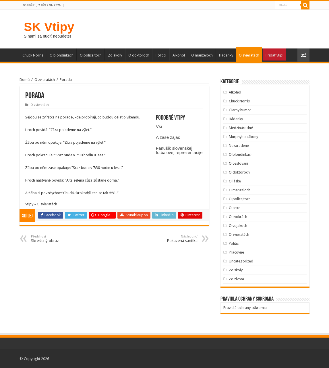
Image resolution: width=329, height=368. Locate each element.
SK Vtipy (49, 27)
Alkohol (179, 55)
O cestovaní (238, 163)
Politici (161, 55)
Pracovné (236, 252)
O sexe (234, 208)
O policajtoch (91, 55)
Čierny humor (240, 110)
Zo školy (115, 55)
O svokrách (238, 217)
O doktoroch (138, 55)
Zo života (236, 279)
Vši (159, 126)
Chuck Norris (32, 55)
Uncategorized (241, 261)
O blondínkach (61, 55)
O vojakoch (238, 225)
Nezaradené (239, 145)
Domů (25, 79)
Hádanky (226, 55)
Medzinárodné (241, 128)
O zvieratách (249, 55)
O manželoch (202, 55)
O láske (235, 181)
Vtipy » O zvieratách (41, 204)
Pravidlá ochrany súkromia (245, 307)
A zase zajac (168, 137)
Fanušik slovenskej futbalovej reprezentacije (179, 150)
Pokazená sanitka (168, 239)
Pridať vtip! (274, 55)
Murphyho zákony (243, 137)
